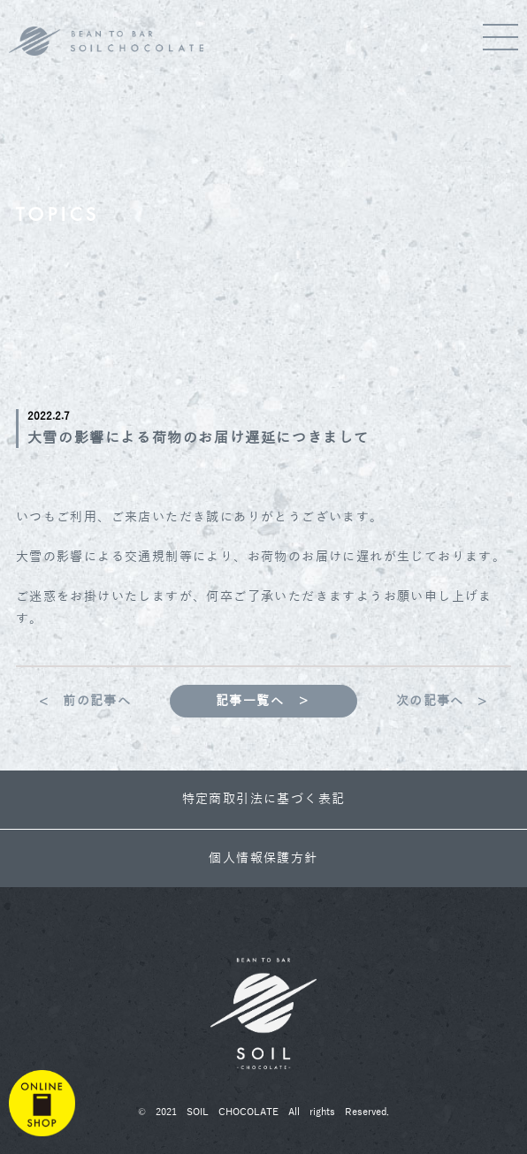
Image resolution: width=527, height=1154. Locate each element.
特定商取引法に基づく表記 (264, 799)
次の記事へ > (442, 701)
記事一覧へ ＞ (263, 701)
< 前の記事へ (85, 701)
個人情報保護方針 (263, 858)
